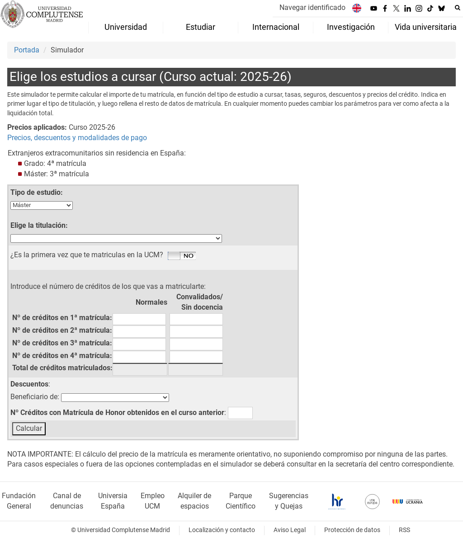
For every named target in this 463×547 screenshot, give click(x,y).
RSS (404, 530)
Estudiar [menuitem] (200, 27)
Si (182, 256)
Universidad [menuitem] (125, 27)
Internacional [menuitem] (275, 27)
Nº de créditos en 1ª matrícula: (62, 317)
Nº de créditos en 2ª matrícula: (62, 330)
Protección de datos (352, 530)
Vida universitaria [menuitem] (426, 27)
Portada (26, 50)
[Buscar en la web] (457, 7)
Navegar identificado (312, 7)
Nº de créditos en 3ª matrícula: (62, 343)
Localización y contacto (222, 530)
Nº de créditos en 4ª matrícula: (62, 355)
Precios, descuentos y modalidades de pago (77, 137)
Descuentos (29, 384)
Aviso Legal (290, 530)
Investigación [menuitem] (351, 27)
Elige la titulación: (39, 225)
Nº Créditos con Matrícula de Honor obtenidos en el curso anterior (117, 412)
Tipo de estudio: (36, 192)
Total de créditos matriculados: (62, 367)
